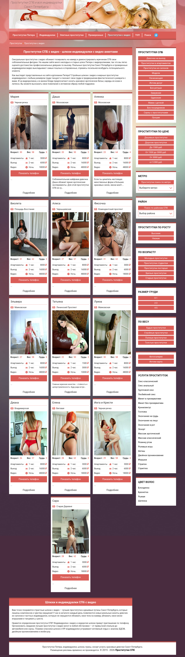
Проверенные (97, 35)
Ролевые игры (145, 449)
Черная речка (21, 102)
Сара (55, 500)
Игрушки (142, 462)
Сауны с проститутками (156, 113)
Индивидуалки (48, 35)
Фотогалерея (156, 358)
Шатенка (142, 503)
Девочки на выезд (155, 58)
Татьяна (57, 301)
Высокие (156, 234)
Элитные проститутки (73, 35)
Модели (156, 73)
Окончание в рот (146, 427)
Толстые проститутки (156, 344)
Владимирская (22, 408)
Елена (56, 402)
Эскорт (141, 431)
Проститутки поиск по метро (156, 183)
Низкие (156, 239)
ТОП (140, 35)
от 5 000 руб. (155, 163)
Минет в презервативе (150, 400)
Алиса (56, 203)
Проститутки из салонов (156, 68)
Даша (56, 96)
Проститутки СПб (125, 650)
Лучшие (156, 118)
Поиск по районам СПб (156, 208)
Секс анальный (146, 387)
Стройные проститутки (156, 334)
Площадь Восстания (24, 209)
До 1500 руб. (155, 148)
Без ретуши (156, 88)
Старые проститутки (156, 279)
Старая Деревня (64, 506)
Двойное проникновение (151, 457)
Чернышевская (63, 209)
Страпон (142, 466)
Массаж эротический (149, 435)
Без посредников (156, 108)
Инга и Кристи (103, 402)
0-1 (155, 299)
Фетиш (141, 453)
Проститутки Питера (24, 35)
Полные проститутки (156, 339)
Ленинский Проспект (66, 307)
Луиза (98, 301)
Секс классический (148, 383)
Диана (15, 402)
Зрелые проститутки (156, 274)
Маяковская (21, 307)
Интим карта (155, 363)
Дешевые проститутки (156, 138)
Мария (15, 96)
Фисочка (99, 203)
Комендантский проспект (110, 209)
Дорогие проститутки (156, 143)
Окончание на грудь (148, 418)
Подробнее (29, 192)
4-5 (155, 309)
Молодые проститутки (155, 259)
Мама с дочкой (156, 103)
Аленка (99, 96)
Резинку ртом (145, 444)
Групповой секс (146, 391)
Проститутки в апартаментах (156, 63)
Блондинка (144, 490)
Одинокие (156, 98)
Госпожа (142, 413)
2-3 (155, 304)
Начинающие (156, 78)
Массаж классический (149, 440)
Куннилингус (144, 409)
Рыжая (141, 499)
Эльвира (16, 301)
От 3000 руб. (156, 158)
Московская (62, 102)
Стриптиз (143, 471)
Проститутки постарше (156, 269)
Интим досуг (155, 83)
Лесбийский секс (147, 396)
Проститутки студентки (156, 264)
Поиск (151, 35)
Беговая (60, 408)
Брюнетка (143, 494)
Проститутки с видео (121, 35)
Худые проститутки (156, 329)
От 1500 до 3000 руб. (156, 153)
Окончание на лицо (148, 422)
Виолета (16, 203)
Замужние (156, 93)
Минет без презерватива (151, 405)
